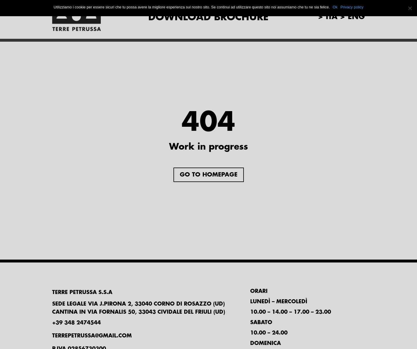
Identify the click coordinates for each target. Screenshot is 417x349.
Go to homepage (208, 175)
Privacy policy (351, 7)
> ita (327, 17)
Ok (335, 7)
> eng (352, 17)
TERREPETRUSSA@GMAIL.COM (92, 335)
